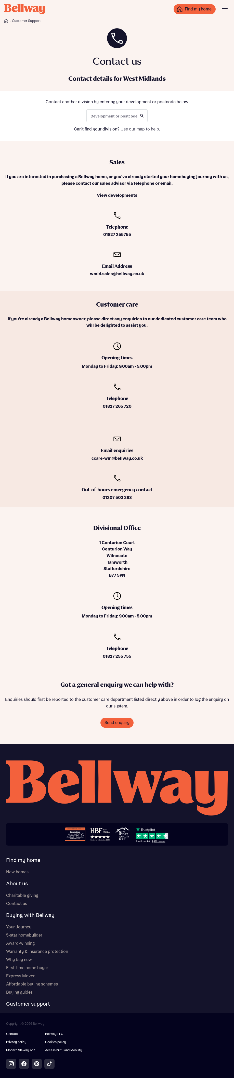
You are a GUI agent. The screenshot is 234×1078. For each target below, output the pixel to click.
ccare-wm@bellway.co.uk (117, 458)
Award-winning (20, 943)
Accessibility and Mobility (63, 1050)
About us (17, 883)
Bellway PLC (54, 1034)
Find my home (23, 860)
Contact (12, 1034)
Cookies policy (55, 1042)
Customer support (28, 1004)
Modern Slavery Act (20, 1050)
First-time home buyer (27, 968)
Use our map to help (140, 129)
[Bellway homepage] (117, 788)
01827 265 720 (117, 406)
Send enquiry (117, 722)
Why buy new (19, 960)
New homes (17, 872)
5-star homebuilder (24, 935)
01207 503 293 (117, 497)
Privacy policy (16, 1042)
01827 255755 (117, 234)
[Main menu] (225, 9)
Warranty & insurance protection (37, 952)
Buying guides (19, 992)
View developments (117, 195)
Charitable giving (22, 895)
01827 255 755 (117, 656)
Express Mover (20, 976)
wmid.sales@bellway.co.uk (117, 274)
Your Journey (18, 927)
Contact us (16, 904)
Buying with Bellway (30, 915)
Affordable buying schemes (32, 984)
